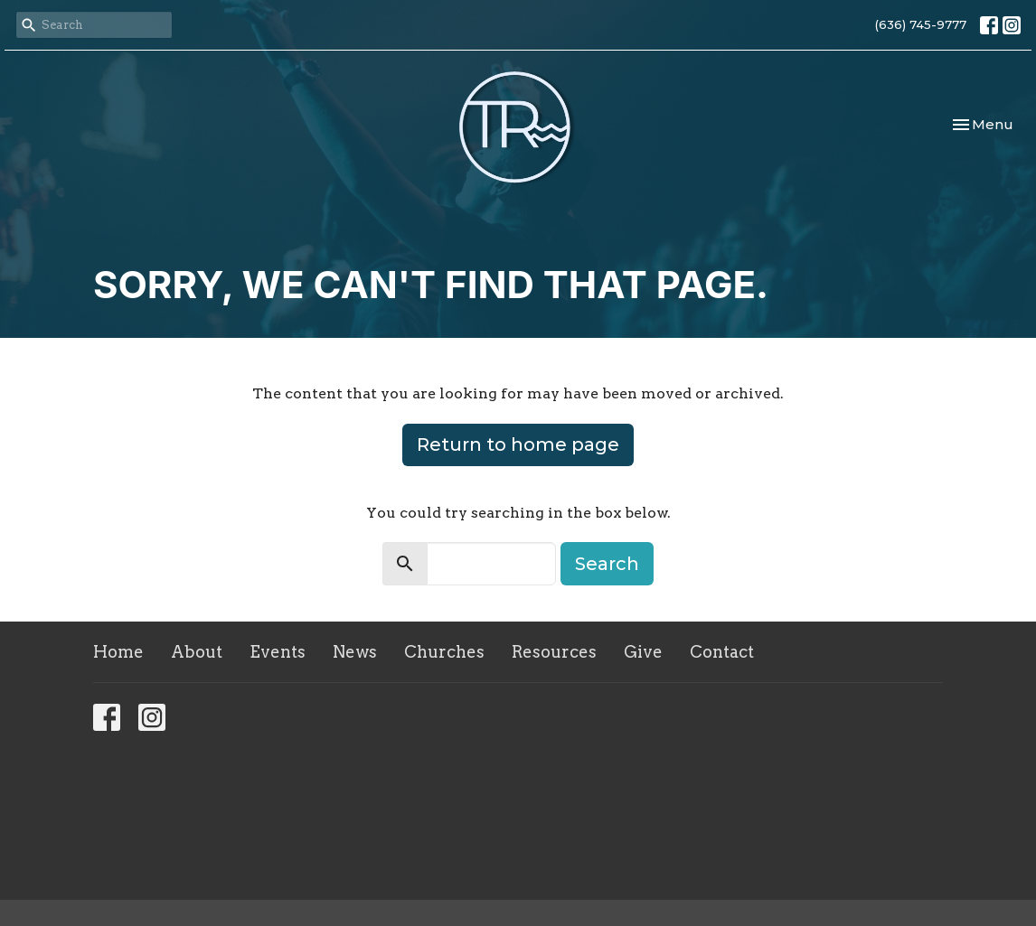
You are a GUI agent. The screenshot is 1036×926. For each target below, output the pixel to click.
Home (118, 651)
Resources (554, 651)
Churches (444, 651)
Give (643, 651)
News (355, 651)
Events (278, 651)
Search (607, 564)
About (196, 651)
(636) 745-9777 (920, 24)
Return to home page (518, 444)
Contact (722, 651)
